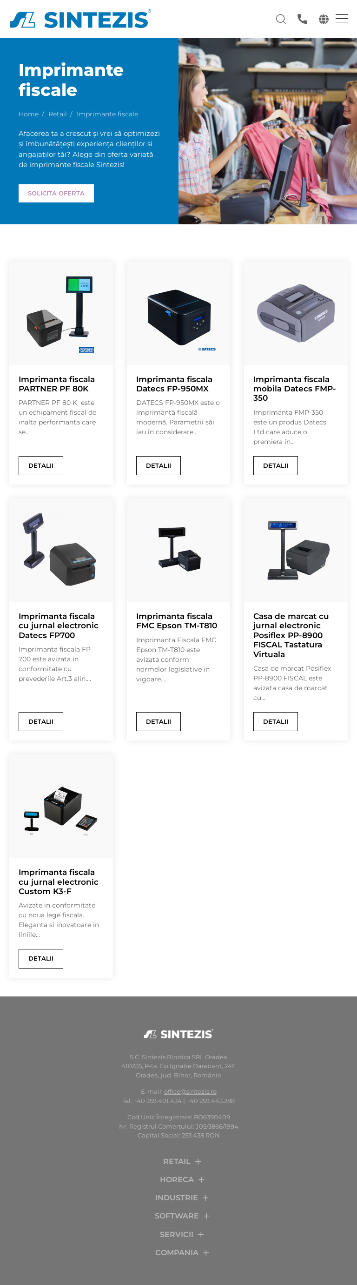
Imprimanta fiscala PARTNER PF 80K (57, 384)
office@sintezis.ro (190, 1091)
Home (29, 114)
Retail (57, 114)
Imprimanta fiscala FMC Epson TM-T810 (176, 621)
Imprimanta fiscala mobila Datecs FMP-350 (294, 389)
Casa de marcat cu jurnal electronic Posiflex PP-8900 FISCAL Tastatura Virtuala (291, 635)
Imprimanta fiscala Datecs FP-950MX (174, 384)
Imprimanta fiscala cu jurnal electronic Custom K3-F (59, 882)
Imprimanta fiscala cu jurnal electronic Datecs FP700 (59, 626)
